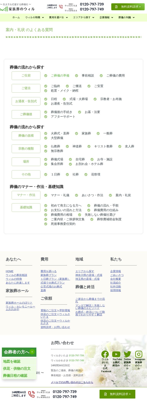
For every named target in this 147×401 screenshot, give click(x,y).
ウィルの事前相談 (16, 275)
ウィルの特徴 (34, 17)
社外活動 (115, 286)
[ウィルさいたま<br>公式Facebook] (105, 354)
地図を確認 (11, 361)
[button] (34, 17)
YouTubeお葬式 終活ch (117, 362)
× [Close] (32, 352)
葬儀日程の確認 (15, 376)
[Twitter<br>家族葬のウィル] (127, 354)
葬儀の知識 (126, 17)
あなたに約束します (18, 282)
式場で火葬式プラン (53, 282)
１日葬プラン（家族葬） (55, 278)
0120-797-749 (92, 9)
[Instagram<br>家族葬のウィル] (139, 354)
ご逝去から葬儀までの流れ (90, 300)
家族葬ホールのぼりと (19, 302)
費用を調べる (58, 17)
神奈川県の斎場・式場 (88, 275)
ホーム (16, 17)
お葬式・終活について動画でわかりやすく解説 (90, 313)
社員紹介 (115, 282)
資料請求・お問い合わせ (55, 327)
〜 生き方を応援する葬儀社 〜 (15, 4)
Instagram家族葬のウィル (140, 364)
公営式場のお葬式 (51, 286)
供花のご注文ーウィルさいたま (55, 315)
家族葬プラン (49, 275)
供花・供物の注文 (17, 368)
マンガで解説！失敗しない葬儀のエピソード (90, 307)
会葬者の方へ (16, 352)
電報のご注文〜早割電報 (55, 310)
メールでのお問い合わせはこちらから (72, 382)
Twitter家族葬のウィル (127, 364)
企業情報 (106, 17)
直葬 (43, 290)
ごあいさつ (117, 275)
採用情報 (115, 290)
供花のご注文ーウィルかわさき (55, 322)
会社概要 (115, 278)
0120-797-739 (92, 4)
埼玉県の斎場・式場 (87, 278)
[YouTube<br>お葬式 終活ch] (116, 354)
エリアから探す (83, 17)
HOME (9, 271)
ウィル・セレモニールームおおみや (20, 308)
